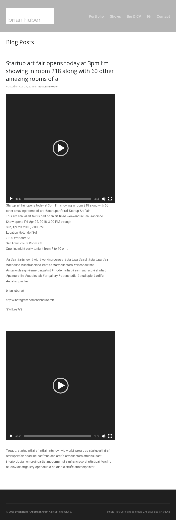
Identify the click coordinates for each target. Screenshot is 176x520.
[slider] (57, 199)
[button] (61, 148)
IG (149, 16)
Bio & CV (134, 16)
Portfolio (96, 16)
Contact (163, 16)
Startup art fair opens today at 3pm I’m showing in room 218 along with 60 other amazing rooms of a (60, 70)
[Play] (11, 199)
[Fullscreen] (110, 199)
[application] (60, 148)
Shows (115, 16)
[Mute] (104, 199)
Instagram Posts (48, 86)
